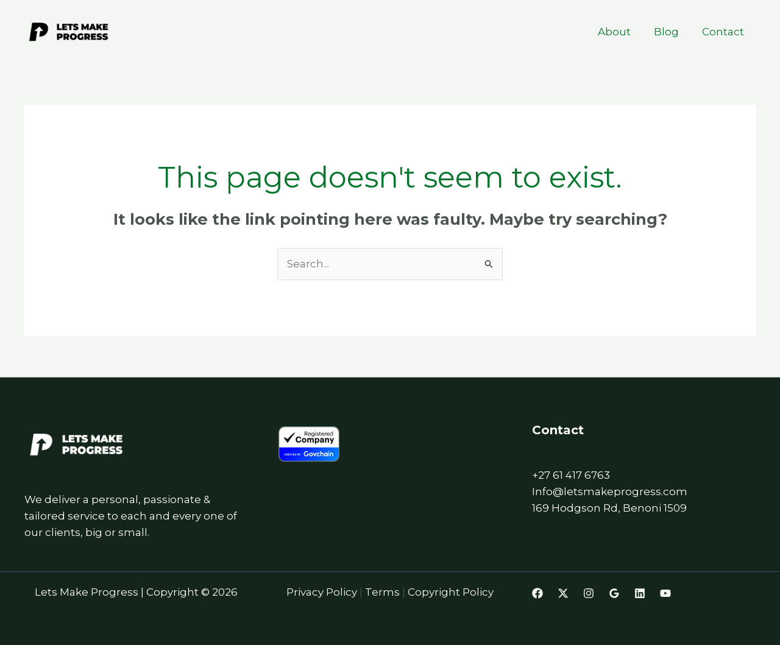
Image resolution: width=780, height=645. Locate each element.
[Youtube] (665, 593)
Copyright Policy (451, 592)
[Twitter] (563, 593)
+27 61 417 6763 (571, 475)
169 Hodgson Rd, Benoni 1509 (609, 508)
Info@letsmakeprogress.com (609, 491)
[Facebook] (537, 593)
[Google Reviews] (614, 593)
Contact (724, 32)
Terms (383, 592)
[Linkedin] (639, 593)
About (620, 32)
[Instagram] (588, 593)
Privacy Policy (323, 592)
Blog (670, 32)
